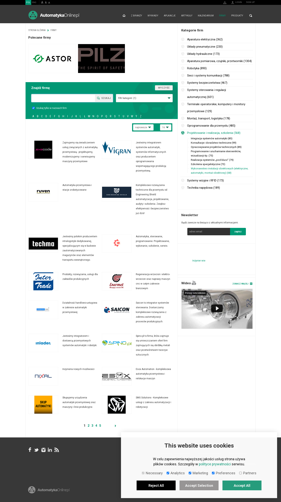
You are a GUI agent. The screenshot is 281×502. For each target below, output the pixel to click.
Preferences (223, 473)
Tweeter (36, 449)
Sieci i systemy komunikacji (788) (208, 75)
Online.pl (48, 489)
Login (238, 2)
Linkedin (50, 449)
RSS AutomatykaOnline (56, 449)
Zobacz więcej (240, 284)
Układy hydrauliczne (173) (203, 54)
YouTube (194, 283)
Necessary (152, 473)
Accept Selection (199, 485)
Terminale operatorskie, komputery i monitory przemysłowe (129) (216, 107)
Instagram (43, 449)
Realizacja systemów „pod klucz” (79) (212, 159)
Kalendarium (206, 15)
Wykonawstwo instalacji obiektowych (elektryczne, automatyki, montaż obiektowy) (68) (219, 170)
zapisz (238, 231)
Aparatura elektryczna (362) (205, 39)
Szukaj (106, 98)
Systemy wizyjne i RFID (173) (205, 180)
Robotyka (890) (197, 68)
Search (251, 15)
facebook (30, 449)
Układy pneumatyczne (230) (205, 46)
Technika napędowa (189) (203, 187)
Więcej (65, 152)
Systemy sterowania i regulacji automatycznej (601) (206, 93)
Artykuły (186, 15)
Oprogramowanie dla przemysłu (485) (211, 125)
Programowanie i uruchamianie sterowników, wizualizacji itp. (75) (216, 153)
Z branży (136, 15)
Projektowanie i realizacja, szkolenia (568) (213, 133)
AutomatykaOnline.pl (53, 15)
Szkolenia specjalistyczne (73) (208, 164)
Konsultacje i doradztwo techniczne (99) (213, 142)
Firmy (222, 15)
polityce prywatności (215, 464)
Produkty (237, 15)
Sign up (250, 2)
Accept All (242, 485)
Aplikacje (170, 15)
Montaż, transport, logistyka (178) (208, 118)
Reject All (156, 485)
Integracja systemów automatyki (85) (211, 138)
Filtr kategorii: (127, 98)
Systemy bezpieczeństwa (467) (207, 82)
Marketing (198, 473)
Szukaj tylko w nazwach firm (49, 108)
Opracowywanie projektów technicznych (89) (216, 147)
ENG (34, 2)
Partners (247, 473)
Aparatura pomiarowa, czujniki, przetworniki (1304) (219, 61)
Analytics (176, 473)
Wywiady (153, 15)
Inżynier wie (198, 260)
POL (28, 2)
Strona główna (124, 15)
